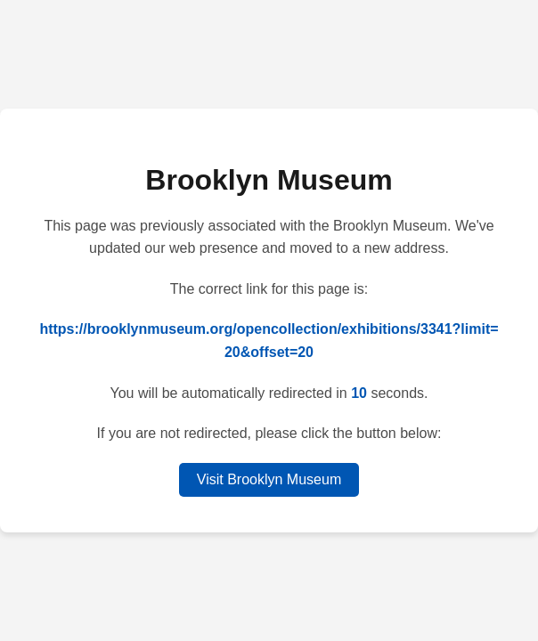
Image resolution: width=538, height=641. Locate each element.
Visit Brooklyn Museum (269, 479)
